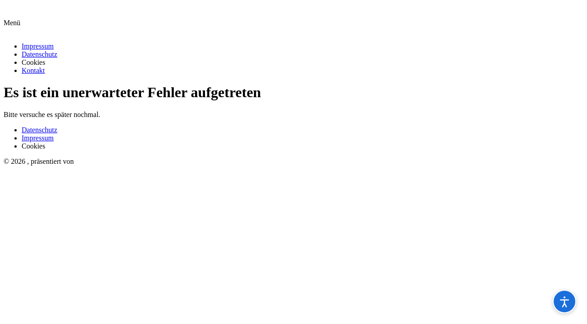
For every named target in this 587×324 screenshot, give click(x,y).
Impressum (38, 46)
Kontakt (33, 70)
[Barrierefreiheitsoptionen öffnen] (564, 301)
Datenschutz (39, 54)
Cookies (33, 62)
